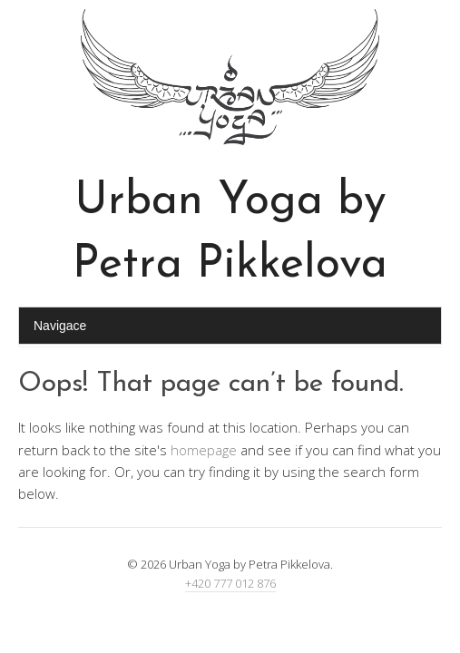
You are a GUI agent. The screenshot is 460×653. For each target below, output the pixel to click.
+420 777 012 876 (230, 583)
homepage (204, 450)
